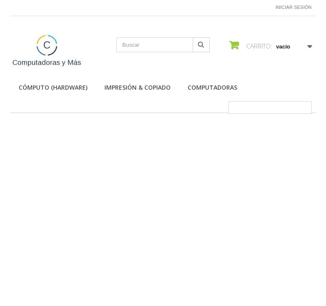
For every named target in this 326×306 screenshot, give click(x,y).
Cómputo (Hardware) (53, 87)
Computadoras (212, 87)
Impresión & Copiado (137, 87)
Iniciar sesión (293, 7)
